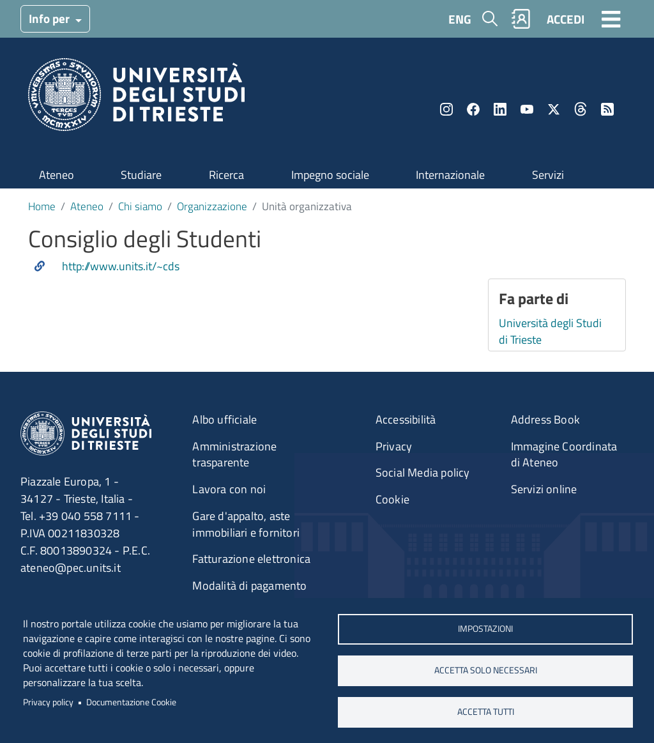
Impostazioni (485, 628)
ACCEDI (565, 19)
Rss (607, 109)
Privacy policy (48, 702)
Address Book (545, 419)
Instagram (446, 109)
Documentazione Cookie (131, 702)
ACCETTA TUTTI (485, 711)
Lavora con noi (229, 489)
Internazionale (450, 174)
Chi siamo (140, 206)
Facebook (473, 109)
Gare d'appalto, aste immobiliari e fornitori (246, 524)
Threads (580, 109)
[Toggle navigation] (611, 18)
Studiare (141, 174)
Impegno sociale (330, 174)
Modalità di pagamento (249, 585)
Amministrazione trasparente (234, 454)
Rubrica (521, 19)
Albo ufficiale (224, 419)
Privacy (394, 446)
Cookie (392, 499)
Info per (50, 18)
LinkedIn (500, 109)
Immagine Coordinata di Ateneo (564, 454)
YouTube (527, 109)
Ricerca (226, 174)
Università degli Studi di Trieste (550, 331)
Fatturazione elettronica (251, 558)
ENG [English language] (459, 19)
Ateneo (56, 174)
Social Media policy (423, 472)
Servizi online (544, 489)
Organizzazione (212, 206)
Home (42, 206)
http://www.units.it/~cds (120, 266)
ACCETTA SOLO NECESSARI (485, 670)
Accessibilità (406, 419)
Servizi (548, 174)
